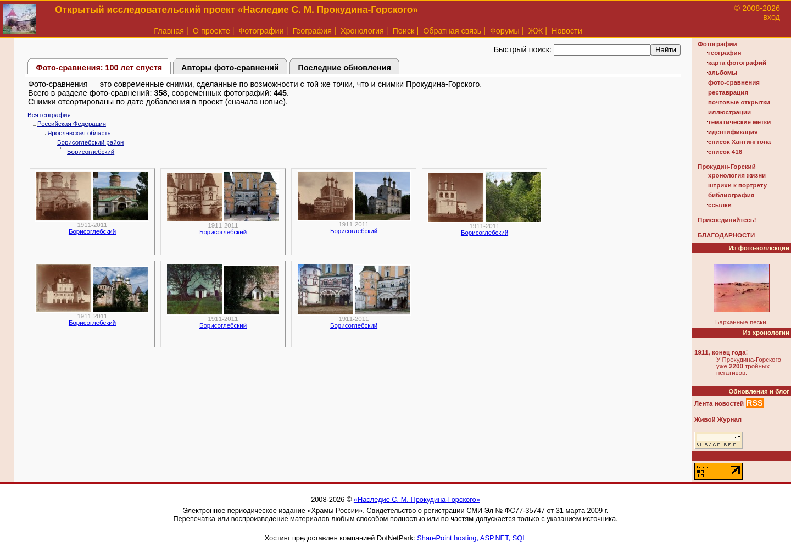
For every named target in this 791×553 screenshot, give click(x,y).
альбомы (722, 72)
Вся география (49, 115)
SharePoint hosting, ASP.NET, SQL (471, 538)
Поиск (404, 30)
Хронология (362, 30)
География (312, 30)
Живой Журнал (718, 419)
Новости (567, 30)
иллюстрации (729, 112)
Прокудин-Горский (727, 166)
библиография (731, 195)
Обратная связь (452, 30)
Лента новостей (719, 403)
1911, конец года (720, 352)
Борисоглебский (90, 151)
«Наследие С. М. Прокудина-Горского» (417, 499)
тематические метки (739, 122)
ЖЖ (535, 30)
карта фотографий (737, 62)
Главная (169, 30)
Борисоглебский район (90, 142)
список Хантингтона (739, 142)
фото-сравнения (734, 82)
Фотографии (260, 30)
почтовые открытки (739, 102)
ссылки (720, 205)
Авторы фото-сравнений (230, 67)
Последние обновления (344, 67)
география (724, 52)
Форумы (505, 30)
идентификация (733, 132)
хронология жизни (737, 175)
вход (771, 17)
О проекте (211, 30)
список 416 (725, 151)
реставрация (728, 92)
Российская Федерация (71, 123)
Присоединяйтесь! (727, 220)
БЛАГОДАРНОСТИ (726, 235)
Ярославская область (79, 133)
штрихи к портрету (737, 185)
